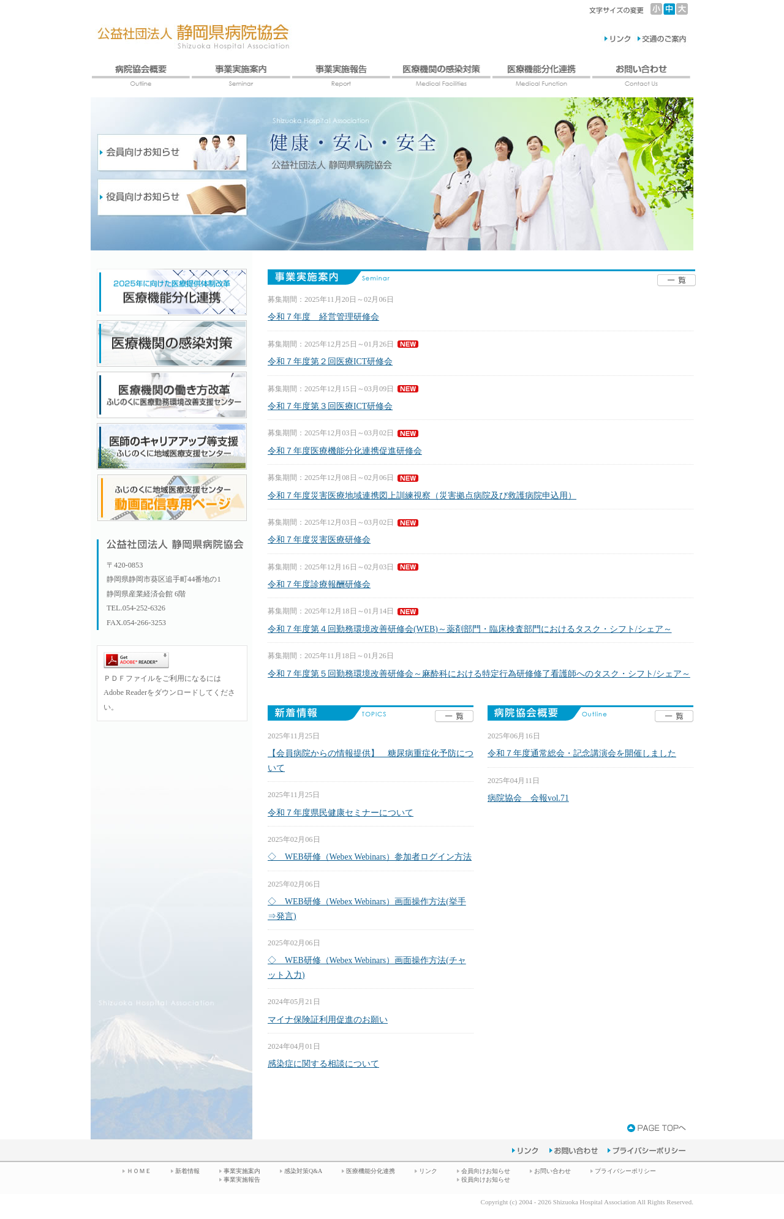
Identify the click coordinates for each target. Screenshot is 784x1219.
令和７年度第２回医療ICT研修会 (330, 361)
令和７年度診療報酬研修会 (319, 584)
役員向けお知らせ (485, 1179)
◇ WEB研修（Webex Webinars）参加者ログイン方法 (370, 856)
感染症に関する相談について (323, 1063)
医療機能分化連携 (370, 1171)
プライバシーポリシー (625, 1171)
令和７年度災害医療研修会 (319, 539)
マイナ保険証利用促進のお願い (328, 1019)
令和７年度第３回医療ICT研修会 (330, 406)
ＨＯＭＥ (139, 1171)
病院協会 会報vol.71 (528, 798)
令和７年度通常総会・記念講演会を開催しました (582, 753)
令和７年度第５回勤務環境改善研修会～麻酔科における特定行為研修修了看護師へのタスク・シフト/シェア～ (479, 673)
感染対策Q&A (303, 1171)
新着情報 (187, 1171)
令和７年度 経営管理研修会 (323, 316)
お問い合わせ (552, 1171)
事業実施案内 (242, 1171)
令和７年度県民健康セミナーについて (340, 812)
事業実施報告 (242, 1179)
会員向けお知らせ (485, 1171)
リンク (428, 1171)
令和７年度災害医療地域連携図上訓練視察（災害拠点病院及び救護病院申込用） (422, 495)
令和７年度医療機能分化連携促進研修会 (345, 451)
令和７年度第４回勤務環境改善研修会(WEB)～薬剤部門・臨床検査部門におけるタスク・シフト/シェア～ (470, 629)
